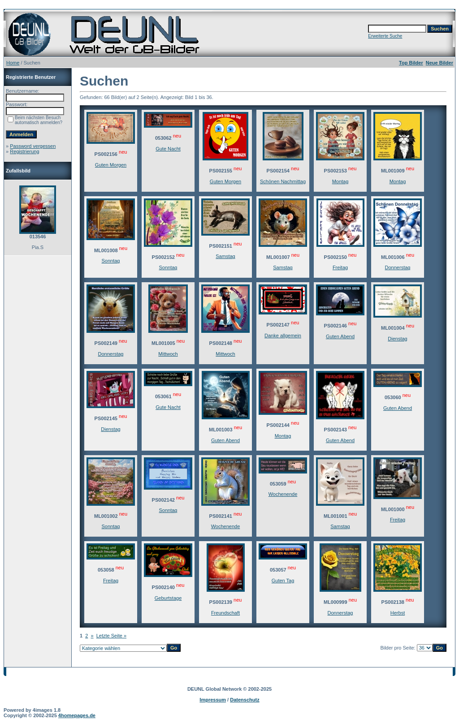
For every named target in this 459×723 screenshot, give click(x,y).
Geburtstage (168, 598)
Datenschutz (244, 699)
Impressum (212, 699)
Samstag (225, 256)
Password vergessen (33, 146)
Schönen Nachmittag (283, 181)
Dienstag (397, 338)
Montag (340, 181)
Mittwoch (168, 354)
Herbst (397, 612)
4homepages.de (76, 715)
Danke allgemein (282, 335)
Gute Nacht (168, 148)
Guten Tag (283, 580)
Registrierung (24, 151)
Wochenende (225, 526)
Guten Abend (340, 336)
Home (12, 62)
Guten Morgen (110, 165)
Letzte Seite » (111, 635)
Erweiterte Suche (385, 36)
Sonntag (111, 260)
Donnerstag (398, 267)
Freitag (340, 267)
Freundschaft (225, 612)
